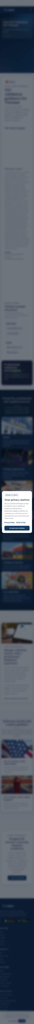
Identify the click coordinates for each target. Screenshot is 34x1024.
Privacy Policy (9, 522)
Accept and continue (17, 528)
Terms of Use (21, 522)
